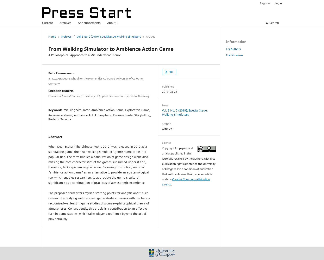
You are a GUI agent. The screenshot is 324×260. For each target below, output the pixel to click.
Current (47, 23)
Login (278, 3)
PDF (170, 72)
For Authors (233, 49)
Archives (65, 23)
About (111, 23)
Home (52, 36)
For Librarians (234, 55)
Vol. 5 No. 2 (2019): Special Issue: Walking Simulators (109, 36)
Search (272, 23)
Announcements (89, 23)
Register (265, 3)
